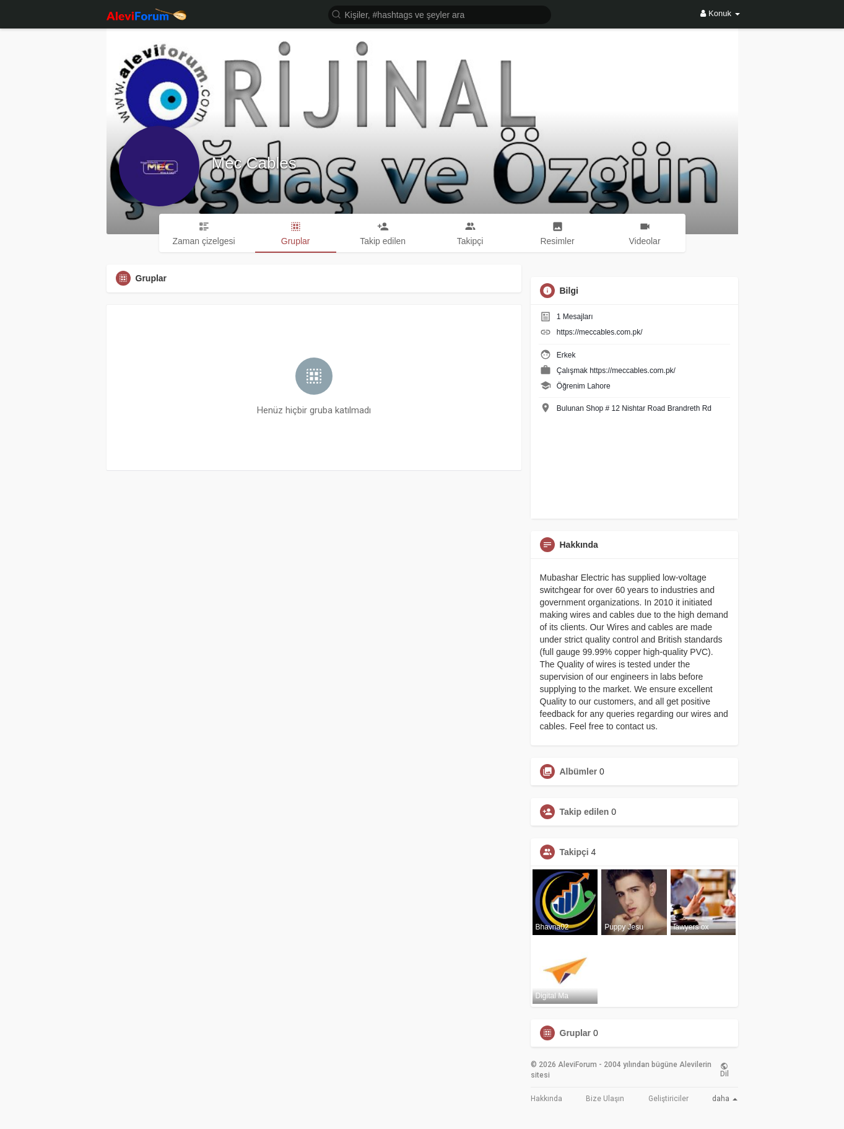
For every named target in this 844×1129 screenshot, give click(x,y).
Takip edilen (584, 812)
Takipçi (574, 852)
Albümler (579, 771)
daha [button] (724, 1098)
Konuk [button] (719, 13)
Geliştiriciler (668, 1098)
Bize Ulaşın (605, 1098)
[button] (439, 14)
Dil (724, 1070)
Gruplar (575, 1033)
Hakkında (546, 1098)
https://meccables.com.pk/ (600, 332)
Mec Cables (254, 163)
